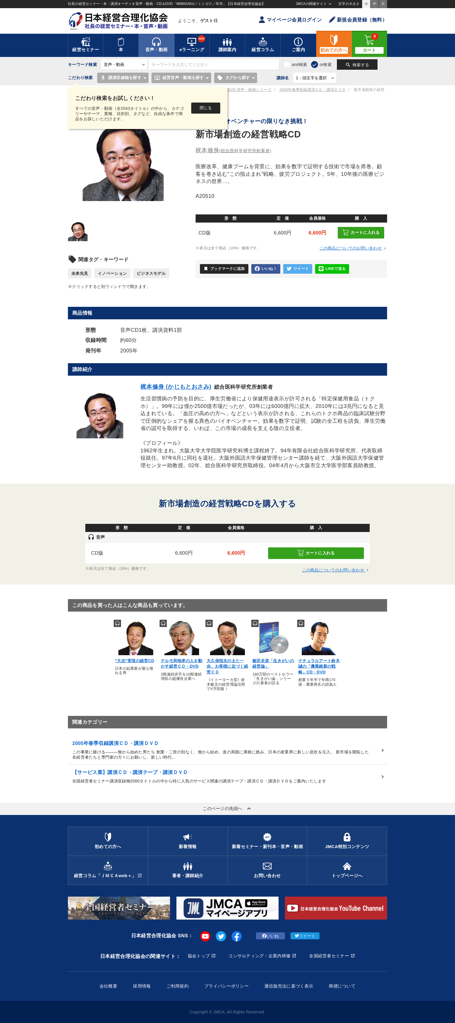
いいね (270, 936)
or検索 (325, 64)
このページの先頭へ (227, 808)
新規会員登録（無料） (358, 19)
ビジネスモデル (151, 273)
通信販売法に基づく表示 (288, 985)
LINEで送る (332, 268)
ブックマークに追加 (224, 268)
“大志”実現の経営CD (134, 660)
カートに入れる (361, 232)
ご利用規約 (178, 985)
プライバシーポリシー (226, 985)
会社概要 (108, 985)
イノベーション (112, 273)
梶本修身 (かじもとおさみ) (175, 387)
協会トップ (199, 955)
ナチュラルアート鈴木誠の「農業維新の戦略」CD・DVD (319, 666)
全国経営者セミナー (329, 955)
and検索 (299, 64)
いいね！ (266, 268)
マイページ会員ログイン (290, 19)
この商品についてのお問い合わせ (353, 248)
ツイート (298, 268)
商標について (342, 985)
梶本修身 (233, 150)
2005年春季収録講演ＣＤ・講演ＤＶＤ (312, 90)
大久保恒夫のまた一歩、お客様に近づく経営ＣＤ (227, 666)
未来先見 (79, 273)
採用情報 (142, 985)
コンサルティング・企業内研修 (259, 955)
